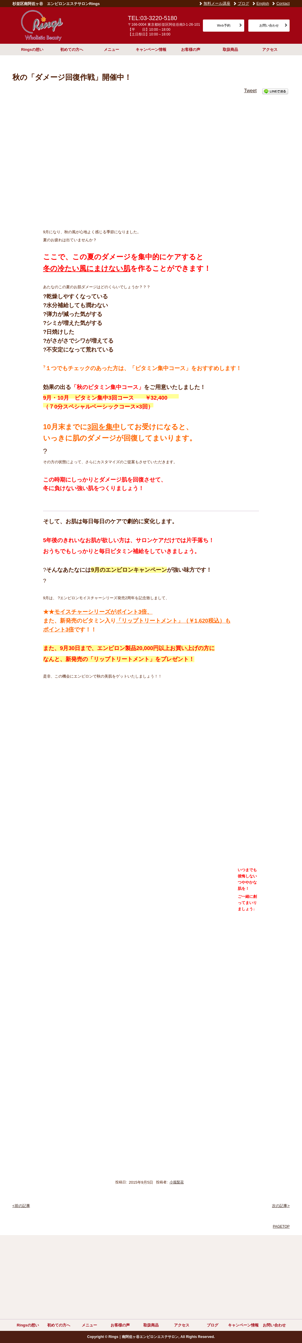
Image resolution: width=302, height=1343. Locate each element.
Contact (283, 3)
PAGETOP (281, 1226)
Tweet (250, 90)
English (263, 3)
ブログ (243, 3)
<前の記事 (21, 1205)
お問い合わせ (269, 25)
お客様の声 (190, 49)
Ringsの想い (32, 49)
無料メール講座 (216, 3)
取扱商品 (230, 49)
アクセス (270, 49)
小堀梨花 (177, 1182)
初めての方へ (71, 49)
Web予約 (223, 25)
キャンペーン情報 (151, 49)
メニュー (111, 49)
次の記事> (281, 1205)
